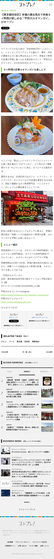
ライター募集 (33, 546)
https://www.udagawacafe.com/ (16, 302)
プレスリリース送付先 (39, 542)
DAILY (9, 371)
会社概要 (10, 542)
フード (11, 341)
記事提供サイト (10, 546)
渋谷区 (27, 341)
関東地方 (35, 341)
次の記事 (49, 352)
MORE (27, 502)
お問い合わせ (22, 546)
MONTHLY (44, 371)
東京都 (19, 341)
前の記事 (4, 352)
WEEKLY (27, 371)
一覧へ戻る (27, 352)
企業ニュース (44, 546)
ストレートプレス (27, 509)
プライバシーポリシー (22, 542)
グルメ (4, 341)
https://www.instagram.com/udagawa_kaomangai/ (25, 295)
